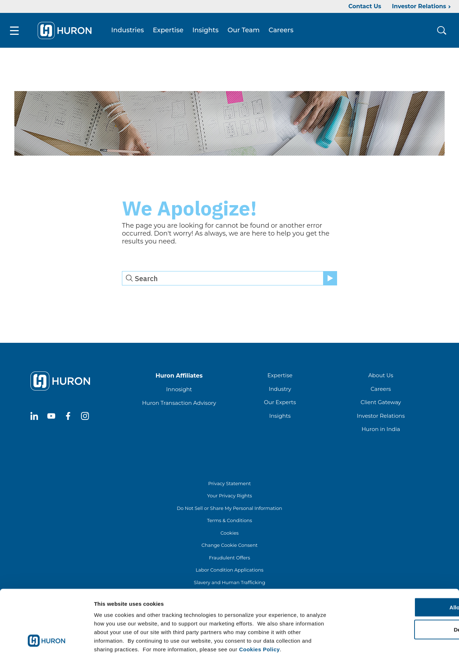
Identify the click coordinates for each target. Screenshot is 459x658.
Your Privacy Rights (229, 497)
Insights (207, 31)
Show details (376, 644)
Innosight (179, 390)
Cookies (230, 533)
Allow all (399, 573)
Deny (399, 595)
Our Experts (280, 403)
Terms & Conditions (229, 521)
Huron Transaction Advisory (179, 403)
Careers (282, 31)
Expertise (169, 31)
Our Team (245, 31)
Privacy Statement (229, 484)
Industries (129, 31)
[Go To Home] (66, 31)
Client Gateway (381, 403)
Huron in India (380, 430)
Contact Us (364, 6)
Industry (280, 389)
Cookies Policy (259, 615)
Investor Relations (419, 6)
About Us (380, 376)
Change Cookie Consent (230, 546)
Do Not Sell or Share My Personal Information (229, 509)
